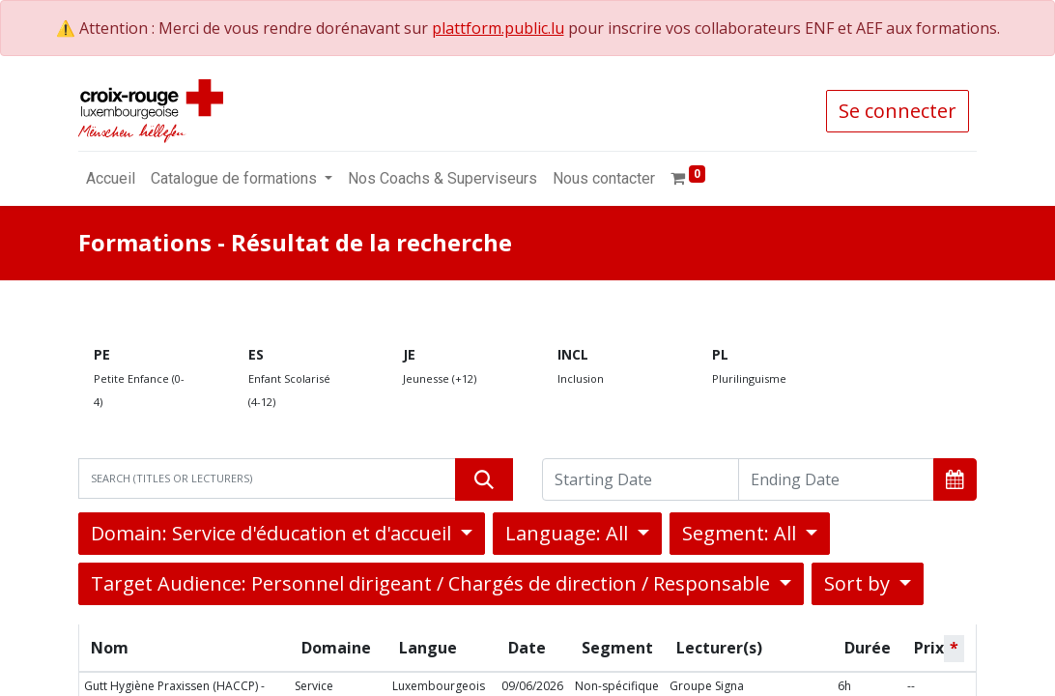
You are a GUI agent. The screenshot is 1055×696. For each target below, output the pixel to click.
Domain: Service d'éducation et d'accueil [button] (273, 533)
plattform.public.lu (498, 28)
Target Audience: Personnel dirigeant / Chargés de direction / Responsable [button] (433, 583)
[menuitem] (110, 179)
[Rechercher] (484, 479)
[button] (955, 479)
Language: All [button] (569, 533)
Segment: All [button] (741, 533)
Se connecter (897, 111)
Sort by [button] (859, 583)
